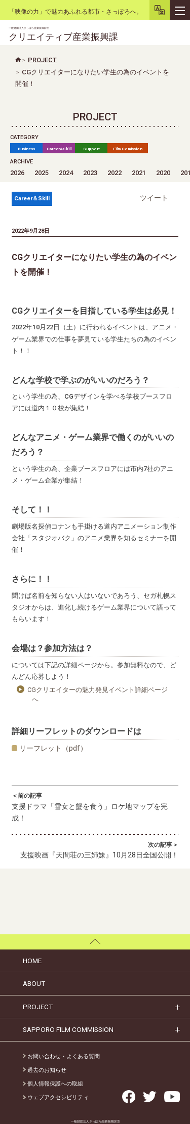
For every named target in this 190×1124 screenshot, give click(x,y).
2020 (163, 173)
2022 (114, 173)
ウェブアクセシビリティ (56, 1097)
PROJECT (38, 1007)
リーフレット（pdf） (53, 748)
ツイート (154, 198)
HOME (32, 961)
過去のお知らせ (44, 1070)
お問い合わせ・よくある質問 (61, 1056)
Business (26, 149)
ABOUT (34, 983)
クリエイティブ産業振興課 (63, 34)
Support (91, 149)
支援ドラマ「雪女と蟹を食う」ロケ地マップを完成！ (95, 806)
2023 (90, 173)
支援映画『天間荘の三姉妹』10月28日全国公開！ (95, 849)
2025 (41, 173)
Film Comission (127, 149)
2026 (17, 173)
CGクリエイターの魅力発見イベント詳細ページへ (97, 694)
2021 (139, 173)
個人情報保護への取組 (53, 1083)
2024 (66, 173)
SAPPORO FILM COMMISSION (68, 1029)
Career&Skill (59, 149)
